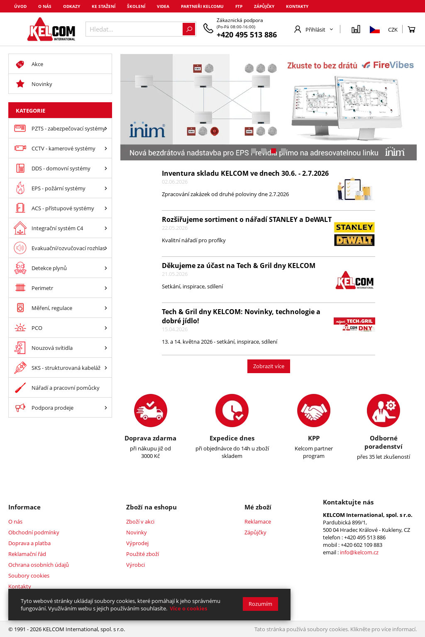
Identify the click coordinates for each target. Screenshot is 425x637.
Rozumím (260, 603)
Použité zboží (142, 554)
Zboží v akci (140, 521)
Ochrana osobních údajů (38, 564)
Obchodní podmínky (33, 532)
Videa (163, 6)
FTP (238, 6)
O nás (44, 6)
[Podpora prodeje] (106, 407)
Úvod (20, 6)
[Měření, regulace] (106, 308)
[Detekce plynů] (106, 268)
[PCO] (106, 327)
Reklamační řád (27, 554)
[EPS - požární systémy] (106, 188)
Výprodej (137, 543)
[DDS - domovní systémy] (106, 168)
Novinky (136, 532)
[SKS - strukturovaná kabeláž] (106, 367)
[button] (253, 150)
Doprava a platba (29, 543)
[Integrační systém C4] (106, 228)
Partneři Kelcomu (202, 6)
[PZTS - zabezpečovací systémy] (106, 128)
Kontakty (297, 6)
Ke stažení (103, 6)
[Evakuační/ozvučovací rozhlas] (106, 248)
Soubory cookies (28, 575)
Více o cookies (188, 608)
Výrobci (135, 564)
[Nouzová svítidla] (106, 347)
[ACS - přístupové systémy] (106, 208)
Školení (136, 6)
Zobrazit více (268, 366)
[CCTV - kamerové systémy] (106, 148)
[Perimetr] (106, 288)
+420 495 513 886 (247, 34)
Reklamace (257, 521)
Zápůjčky (264, 6)
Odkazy (71, 6)
